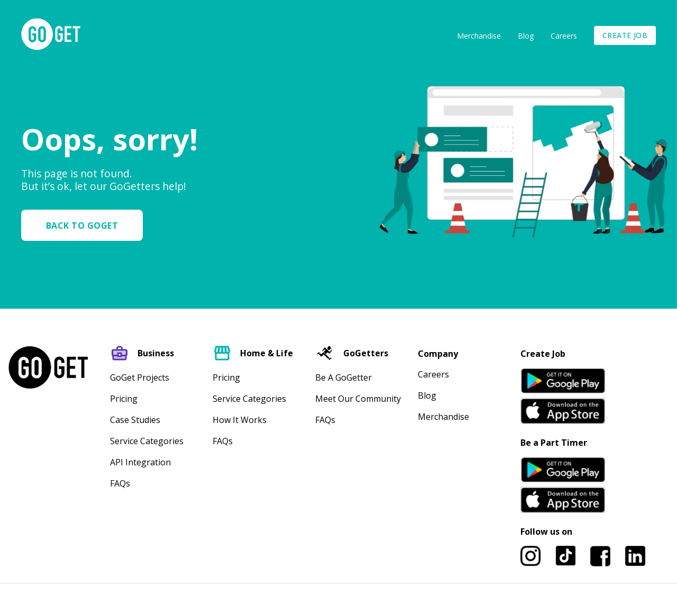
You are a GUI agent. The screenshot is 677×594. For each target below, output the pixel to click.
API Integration (140, 462)
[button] (86, 225)
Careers (564, 36)
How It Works (240, 420)
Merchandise (479, 36)
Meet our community (358, 398)
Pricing (124, 398)
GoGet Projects (139, 377)
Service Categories (147, 441)
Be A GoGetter (343, 377)
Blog (526, 36)
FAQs (120, 483)
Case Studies (135, 420)
